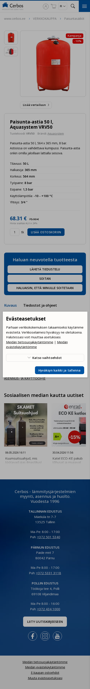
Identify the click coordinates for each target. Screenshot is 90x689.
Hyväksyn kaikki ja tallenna (59, 370)
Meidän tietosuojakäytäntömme (29, 342)
